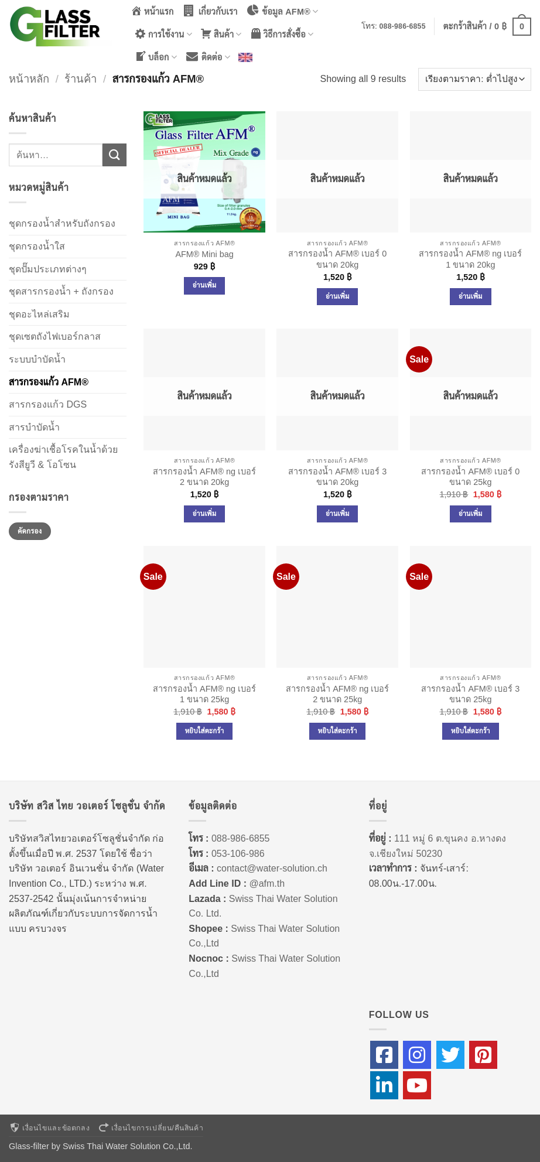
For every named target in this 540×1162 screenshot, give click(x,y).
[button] (487, 26)
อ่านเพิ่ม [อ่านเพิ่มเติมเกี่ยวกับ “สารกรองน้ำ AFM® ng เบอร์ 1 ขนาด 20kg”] (471, 296)
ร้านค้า (80, 79)
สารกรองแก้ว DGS (48, 404)
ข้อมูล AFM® (282, 11)
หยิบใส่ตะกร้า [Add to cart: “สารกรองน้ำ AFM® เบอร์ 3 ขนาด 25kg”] (470, 730)
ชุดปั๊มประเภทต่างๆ (48, 269)
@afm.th (267, 883)
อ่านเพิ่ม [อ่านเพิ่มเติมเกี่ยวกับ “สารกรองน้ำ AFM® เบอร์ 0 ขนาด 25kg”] (471, 513)
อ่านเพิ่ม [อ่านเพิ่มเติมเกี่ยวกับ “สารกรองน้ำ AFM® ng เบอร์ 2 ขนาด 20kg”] (205, 513)
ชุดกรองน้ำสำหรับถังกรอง (62, 223)
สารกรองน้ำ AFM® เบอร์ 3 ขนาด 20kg (337, 477)
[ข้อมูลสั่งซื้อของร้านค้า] (474, 79)
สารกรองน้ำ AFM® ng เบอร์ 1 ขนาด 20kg (470, 259)
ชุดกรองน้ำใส (37, 246)
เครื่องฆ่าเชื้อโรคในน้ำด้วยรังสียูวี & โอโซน (63, 457)
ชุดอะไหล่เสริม (39, 314)
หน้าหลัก (29, 79)
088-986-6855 (403, 26)
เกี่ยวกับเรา (210, 10)
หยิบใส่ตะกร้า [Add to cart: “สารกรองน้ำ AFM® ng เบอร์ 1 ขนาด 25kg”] (204, 730)
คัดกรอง (30, 531)
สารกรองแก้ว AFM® (48, 382)
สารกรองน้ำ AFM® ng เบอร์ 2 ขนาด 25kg (337, 694)
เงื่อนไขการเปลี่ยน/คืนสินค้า (150, 1128)
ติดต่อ (207, 56)
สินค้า (221, 34)
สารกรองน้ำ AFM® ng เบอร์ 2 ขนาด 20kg (204, 477)
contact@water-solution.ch (272, 868)
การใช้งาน (163, 34)
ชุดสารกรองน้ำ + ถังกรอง (61, 291)
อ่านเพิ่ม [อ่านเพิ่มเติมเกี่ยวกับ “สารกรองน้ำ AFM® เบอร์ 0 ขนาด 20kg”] (338, 296)
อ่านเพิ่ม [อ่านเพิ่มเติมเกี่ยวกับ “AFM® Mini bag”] (205, 285)
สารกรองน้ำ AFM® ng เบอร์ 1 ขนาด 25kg (204, 694)
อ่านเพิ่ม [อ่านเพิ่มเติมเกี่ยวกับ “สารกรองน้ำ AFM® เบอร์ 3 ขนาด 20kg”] (338, 513)
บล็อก (156, 56)
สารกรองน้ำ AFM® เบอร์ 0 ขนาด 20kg (337, 259)
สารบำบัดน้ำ (34, 427)
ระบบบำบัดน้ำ (37, 359)
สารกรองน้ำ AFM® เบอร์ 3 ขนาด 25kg (470, 694)
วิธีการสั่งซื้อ (282, 34)
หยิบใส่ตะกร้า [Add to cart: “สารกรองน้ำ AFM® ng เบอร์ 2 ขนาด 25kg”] (337, 730)
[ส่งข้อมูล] (114, 154)
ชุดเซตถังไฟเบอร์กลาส (55, 336)
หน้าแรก (152, 10)
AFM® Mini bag (204, 254)
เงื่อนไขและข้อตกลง (49, 1128)
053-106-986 (238, 854)
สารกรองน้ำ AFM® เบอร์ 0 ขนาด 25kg (470, 477)
